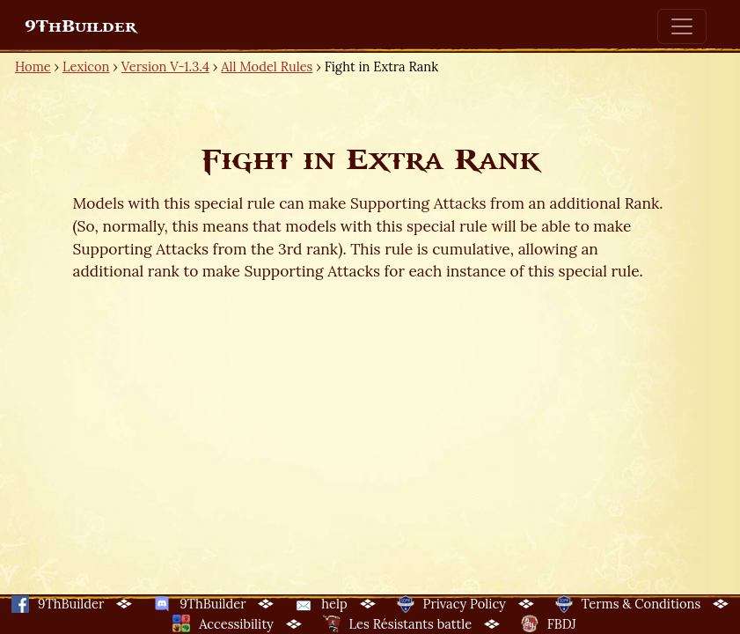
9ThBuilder (80, 26)
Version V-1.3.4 (165, 66)
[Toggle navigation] (682, 26)
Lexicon (85, 66)
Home (33, 66)
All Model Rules (266, 66)
